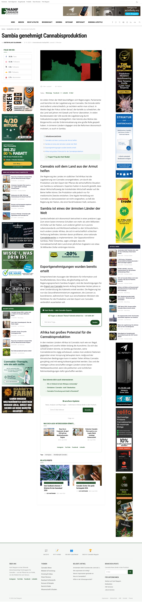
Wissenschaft (47, 22)
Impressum (105, 598)
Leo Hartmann (51, 493)
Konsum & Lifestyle (95, 22)
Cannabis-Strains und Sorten (54, 483)
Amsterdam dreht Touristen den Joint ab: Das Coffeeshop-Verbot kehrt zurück (87, 567)
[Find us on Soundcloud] (135, 22)
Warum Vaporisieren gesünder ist (83, 573)
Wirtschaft (80, 22)
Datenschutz (113, 598)
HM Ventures (109, 587)
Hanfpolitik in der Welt (13, 29)
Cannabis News (46, 568)
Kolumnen (4, 2)
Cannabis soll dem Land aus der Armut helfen (61, 140)
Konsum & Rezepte (47, 583)
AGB (120, 598)
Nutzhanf (69, 22)
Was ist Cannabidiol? (79, 576)
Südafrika (44, 345)
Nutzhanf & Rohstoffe (48, 580)
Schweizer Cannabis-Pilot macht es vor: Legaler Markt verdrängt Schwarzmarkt (91, 433)
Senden (94, 322)
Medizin (21, 22)
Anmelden (88, 410)
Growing (59, 22)
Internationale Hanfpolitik (28, 29)
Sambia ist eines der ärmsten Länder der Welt (61, 144)
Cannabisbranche (48, 237)
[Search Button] (139, 22)
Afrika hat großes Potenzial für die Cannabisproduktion (64, 151)
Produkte (28, 2)
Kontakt (125, 598)
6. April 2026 (91, 440)
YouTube (67, 447)
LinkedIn (65, 93)
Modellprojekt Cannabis (60, 454)
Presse (131, 598)
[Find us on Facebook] (112, 22)
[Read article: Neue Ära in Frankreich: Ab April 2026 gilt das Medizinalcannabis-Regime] (49, 432)
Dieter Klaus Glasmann (12, 42)
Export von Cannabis (53, 286)
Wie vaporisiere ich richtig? (81, 570)
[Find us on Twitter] (119, 22)
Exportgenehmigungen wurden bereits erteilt (60, 148)
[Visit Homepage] (14, 11)
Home (3, 29)
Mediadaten (108, 584)
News (13, 22)
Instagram (60, 447)
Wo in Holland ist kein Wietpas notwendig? (62, 384)
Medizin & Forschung (48, 571)
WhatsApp (49, 93)
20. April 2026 (93, 491)
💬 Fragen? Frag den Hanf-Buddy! (58, 157)
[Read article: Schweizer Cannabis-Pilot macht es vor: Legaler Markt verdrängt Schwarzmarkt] (78, 432)
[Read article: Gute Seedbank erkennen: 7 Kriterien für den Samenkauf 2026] (54, 475)
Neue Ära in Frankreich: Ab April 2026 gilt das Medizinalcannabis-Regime (62, 433)
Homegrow (48, 454)
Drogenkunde (21, 2)
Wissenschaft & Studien (49, 589)
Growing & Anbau (47, 574)
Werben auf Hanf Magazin (113, 581)
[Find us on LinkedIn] (130, 22)
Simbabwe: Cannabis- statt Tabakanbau (61, 387)
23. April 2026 (62, 440)
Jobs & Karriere (109, 590)
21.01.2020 (27, 42)
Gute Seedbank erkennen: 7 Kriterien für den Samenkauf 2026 (53, 488)
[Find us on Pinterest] (127, 22)
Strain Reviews (37, 2)
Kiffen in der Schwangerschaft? (82, 579)
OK (130, 572)
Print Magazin (45, 2)
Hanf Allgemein (12, 2)
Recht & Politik (33, 22)
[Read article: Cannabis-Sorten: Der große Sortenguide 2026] (87, 475)
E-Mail (71, 93)
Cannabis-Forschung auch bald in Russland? (63, 391)
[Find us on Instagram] (116, 22)
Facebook (56, 93)
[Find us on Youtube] (123, 22)
